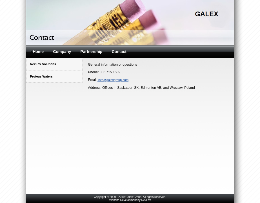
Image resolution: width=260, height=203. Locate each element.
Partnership (92, 51)
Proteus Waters (41, 76)
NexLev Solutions (43, 64)
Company (62, 51)
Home (38, 51)
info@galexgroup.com (112, 79)
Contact (119, 51)
